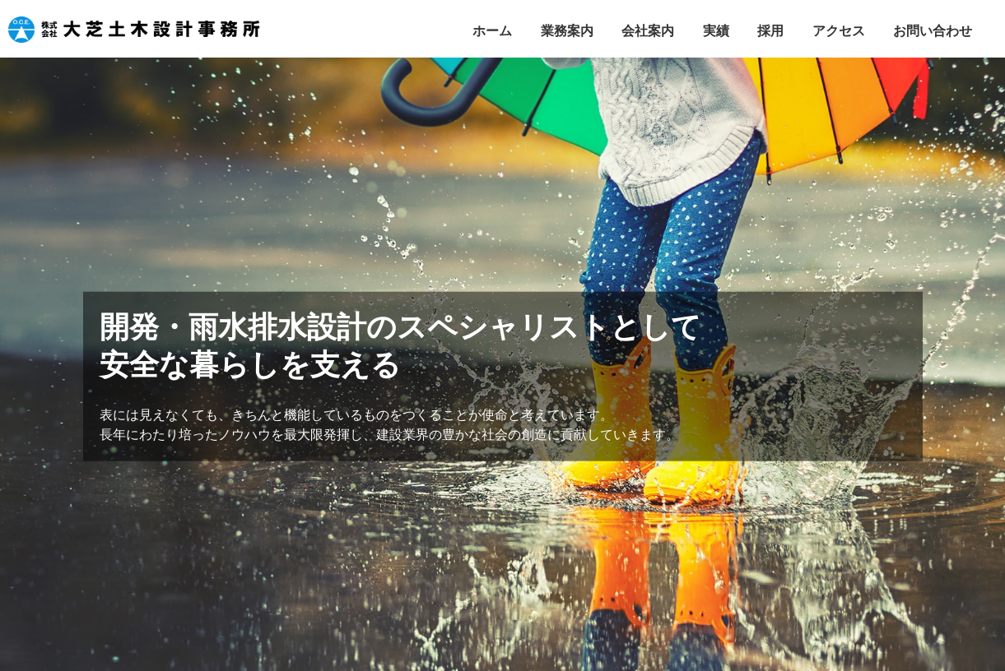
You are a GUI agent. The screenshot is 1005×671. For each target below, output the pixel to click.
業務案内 (567, 31)
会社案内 (647, 31)
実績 (716, 31)
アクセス (838, 31)
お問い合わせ (932, 31)
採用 (770, 31)
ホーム (492, 31)
